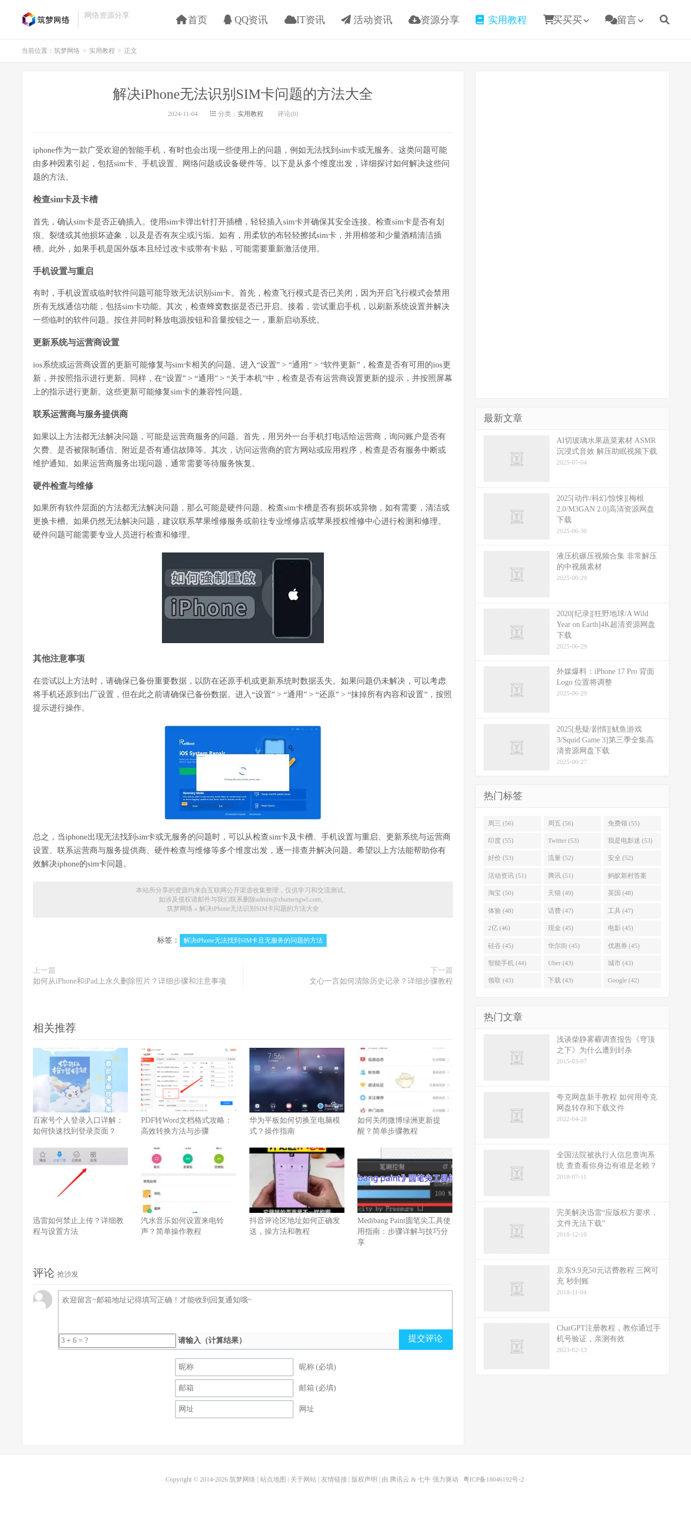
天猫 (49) (560, 893)
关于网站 (303, 1479)
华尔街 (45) (564, 946)
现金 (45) (560, 928)
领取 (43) (500, 980)
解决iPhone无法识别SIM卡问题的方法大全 (243, 94)
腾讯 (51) (560, 875)
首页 (192, 20)
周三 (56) (500, 823)
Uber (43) (560, 963)
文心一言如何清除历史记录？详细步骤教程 (381, 981)
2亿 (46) (499, 928)
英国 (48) (620, 893)
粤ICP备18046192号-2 (493, 1479)
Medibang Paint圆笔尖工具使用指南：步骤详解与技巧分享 (404, 1231)
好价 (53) (500, 858)
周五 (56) (560, 823)
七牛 (424, 1479)
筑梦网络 (47, 19)
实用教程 (501, 20)
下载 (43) (560, 980)
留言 (621, 20)
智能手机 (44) (507, 963)
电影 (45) (620, 928)
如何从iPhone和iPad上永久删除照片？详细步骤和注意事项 (129, 981)
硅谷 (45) (500, 946)
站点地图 (273, 1479)
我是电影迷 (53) (630, 840)
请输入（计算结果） (212, 1340)
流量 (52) (560, 858)
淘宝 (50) (500, 893)
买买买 (562, 20)
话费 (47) (560, 911)
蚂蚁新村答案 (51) (627, 878)
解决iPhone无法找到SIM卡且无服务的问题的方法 (253, 940)
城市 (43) (620, 963)
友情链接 (334, 1479)
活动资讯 (366, 20)
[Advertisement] (572, 233)
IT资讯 (305, 20)
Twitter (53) (563, 840)
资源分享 (434, 20)
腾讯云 (399, 1479)
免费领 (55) (624, 823)
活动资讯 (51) (507, 875)
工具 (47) (620, 911)
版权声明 (364, 1479)
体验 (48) (500, 911)
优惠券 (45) (624, 946)
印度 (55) (500, 840)
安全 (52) (620, 858)
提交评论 (425, 1338)
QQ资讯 (245, 20)
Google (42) (623, 980)
